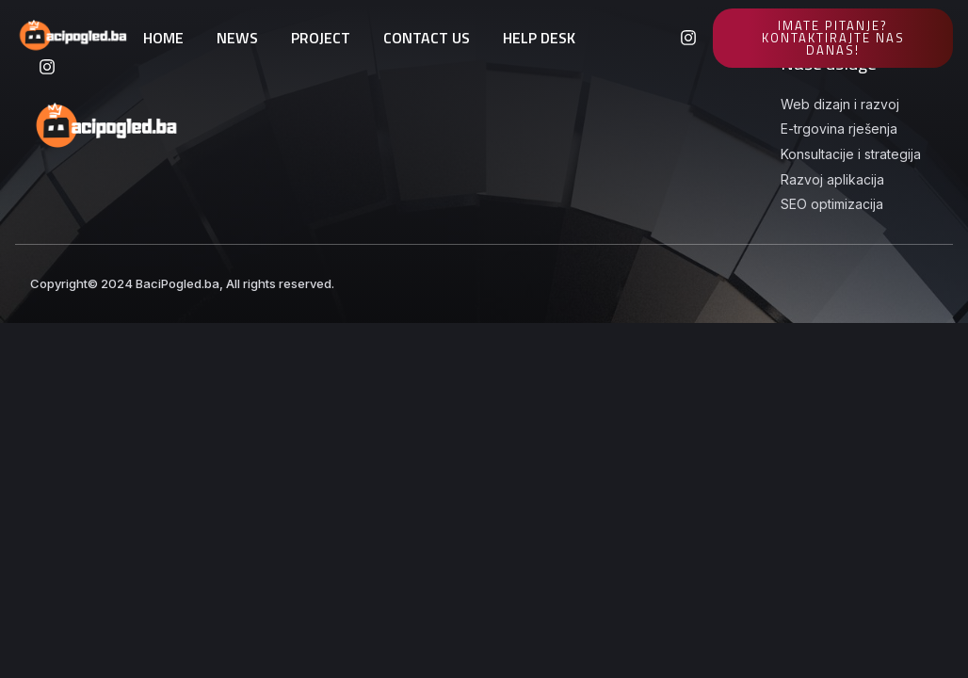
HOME (163, 37)
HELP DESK (539, 37)
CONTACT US (426, 37)
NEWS (237, 37)
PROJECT (320, 37)
